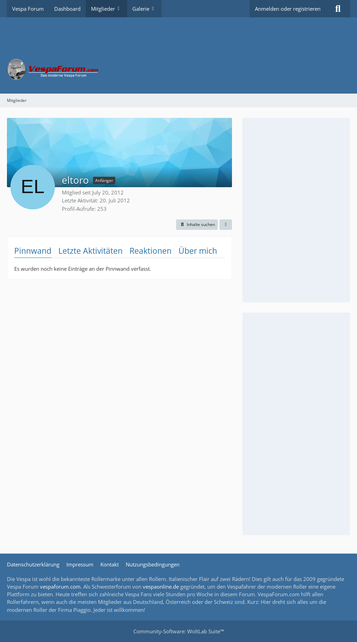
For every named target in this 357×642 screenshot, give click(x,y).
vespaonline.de (161, 586)
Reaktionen (151, 250)
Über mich (197, 250)
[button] (197, 224)
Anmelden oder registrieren (288, 8)
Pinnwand (32, 250)
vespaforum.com (60, 586)
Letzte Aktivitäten (90, 250)
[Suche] (338, 8)
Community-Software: (178, 631)
